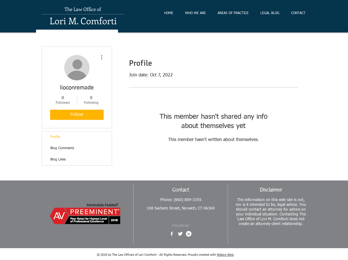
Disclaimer (271, 190)
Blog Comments (62, 148)
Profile (55, 137)
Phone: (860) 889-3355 (181, 200)
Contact (180, 190)
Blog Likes (58, 159)
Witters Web (225, 254)
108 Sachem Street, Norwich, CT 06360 (181, 208)
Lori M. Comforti (83, 21)
